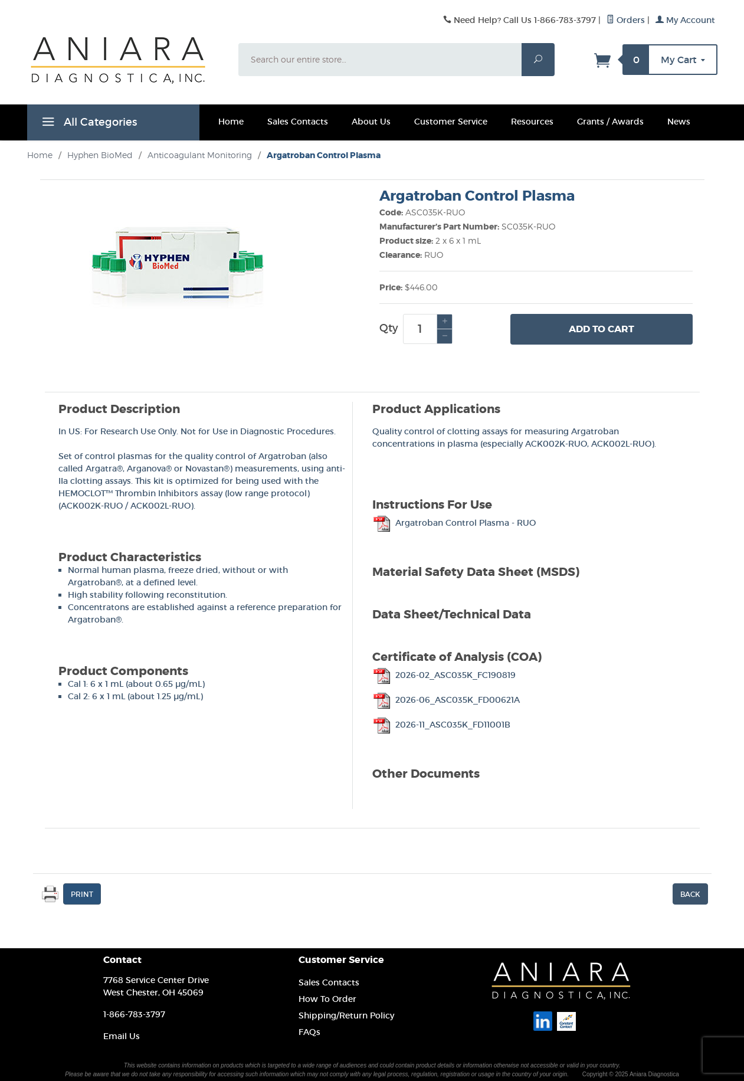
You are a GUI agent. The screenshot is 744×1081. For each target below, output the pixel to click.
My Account (685, 20)
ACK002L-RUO (160, 505)
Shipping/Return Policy (346, 1015)
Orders (626, 20)
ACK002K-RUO (92, 505)
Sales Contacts (297, 121)
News (678, 121)
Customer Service (450, 121)
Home (231, 121)
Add (601, 329)
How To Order (327, 999)
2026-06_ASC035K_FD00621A (446, 700)
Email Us (121, 1036)
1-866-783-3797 (134, 1014)
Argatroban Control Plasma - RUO (454, 522)
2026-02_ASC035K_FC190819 (444, 675)
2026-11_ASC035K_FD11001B (441, 724)
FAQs (309, 1032)
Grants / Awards (610, 121)
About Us (371, 121)
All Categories (88, 124)
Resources (532, 121)
